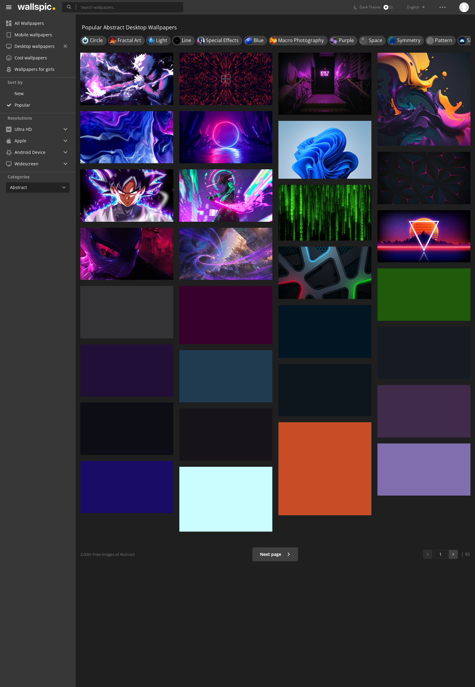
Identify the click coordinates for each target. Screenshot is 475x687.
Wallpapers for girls (30, 69)
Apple (16, 141)
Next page (275, 554)
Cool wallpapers (26, 58)
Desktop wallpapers (36, 46)
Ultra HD (19, 129)
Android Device (25, 152)
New (19, 93)
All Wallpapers (25, 23)
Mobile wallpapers (29, 35)
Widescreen (22, 164)
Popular (22, 105)
